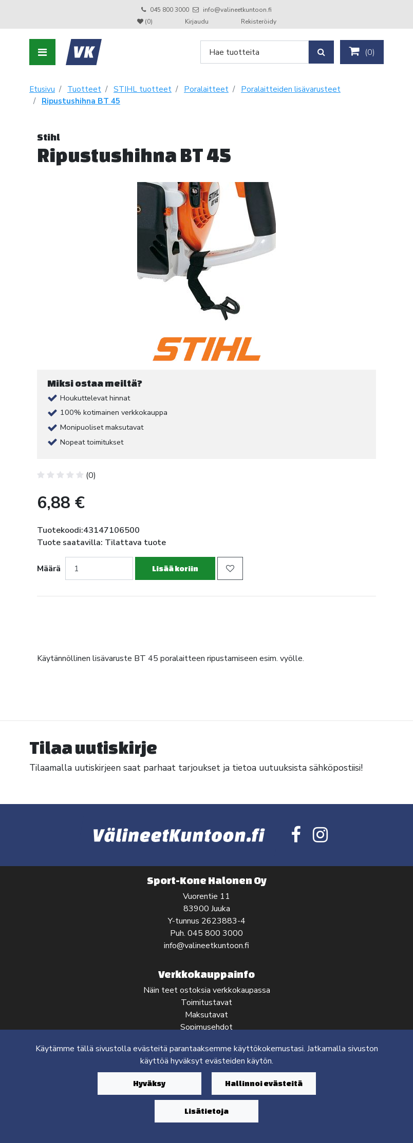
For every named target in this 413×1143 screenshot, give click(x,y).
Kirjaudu (197, 21)
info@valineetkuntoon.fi (237, 10)
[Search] (254, 52)
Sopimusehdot (206, 1027)
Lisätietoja (206, 1111)
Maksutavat (206, 1014)
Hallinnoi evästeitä (264, 1083)
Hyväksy (149, 1083)
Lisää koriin (175, 568)
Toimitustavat (206, 1002)
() (362, 52)
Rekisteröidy (258, 21)
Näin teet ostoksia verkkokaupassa (206, 990)
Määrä (49, 568)
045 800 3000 (169, 10)
